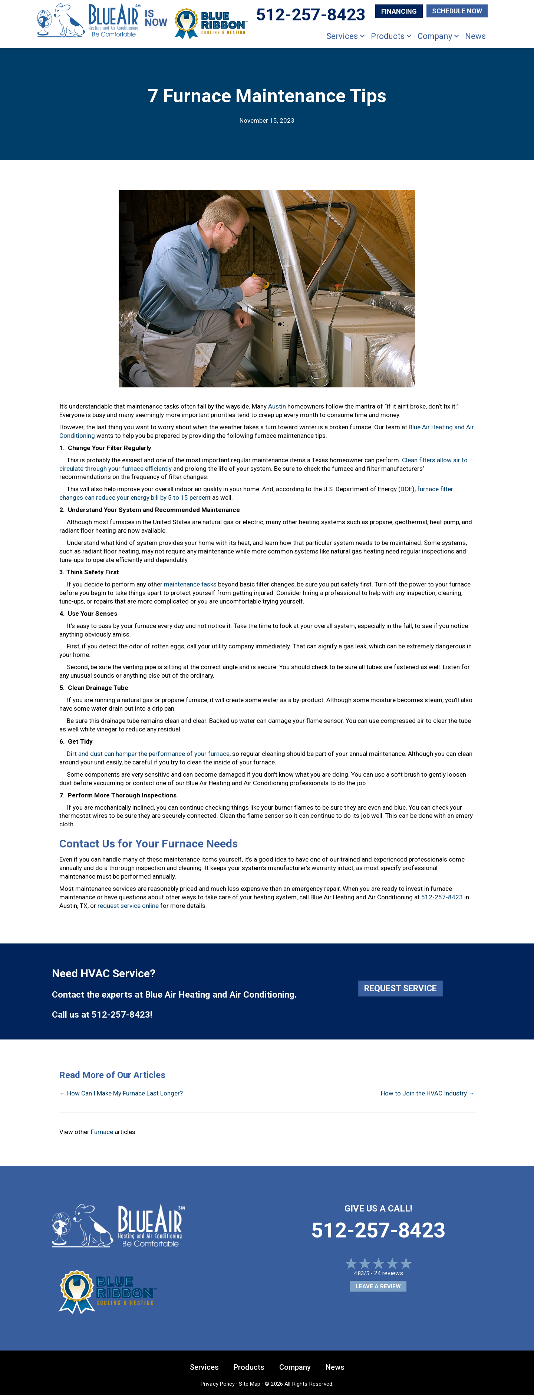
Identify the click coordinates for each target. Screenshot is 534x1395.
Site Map (249, 1384)
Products (388, 36)
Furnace (102, 1131)
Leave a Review (378, 1286)
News (475, 36)
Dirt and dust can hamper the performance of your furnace (148, 753)
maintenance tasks (190, 584)
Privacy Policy (218, 1384)
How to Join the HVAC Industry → (428, 1093)
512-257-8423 (442, 897)
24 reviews (388, 1273)
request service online (128, 905)
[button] (362, 36)
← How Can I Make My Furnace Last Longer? (121, 1093)
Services (342, 36)
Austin (277, 406)
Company (435, 36)
